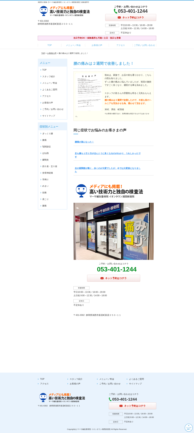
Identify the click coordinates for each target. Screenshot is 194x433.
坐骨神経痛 (47, 173)
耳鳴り (45, 179)
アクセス (120, 45)
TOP (49, 45)
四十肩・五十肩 (49, 166)
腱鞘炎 (45, 160)
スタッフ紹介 (48, 76)
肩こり (45, 199)
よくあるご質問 (49, 89)
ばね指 (45, 153)
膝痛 (44, 140)
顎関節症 (46, 147)
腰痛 (44, 206)
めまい (45, 186)
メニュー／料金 (73, 45)
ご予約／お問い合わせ (144, 45)
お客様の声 (97, 45)
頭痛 (44, 192)
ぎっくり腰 (47, 133)
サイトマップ (48, 116)
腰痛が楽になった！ (84, 142)
